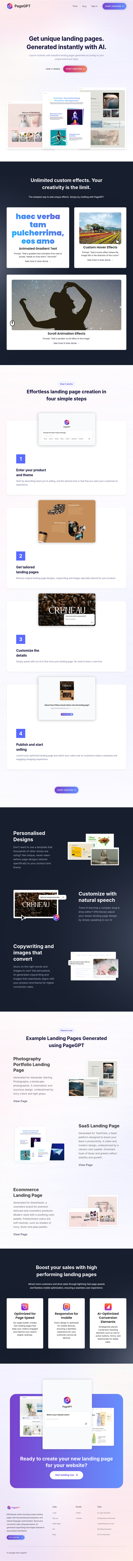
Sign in (94, 6)
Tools (74, 6)
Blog (84, 6)
